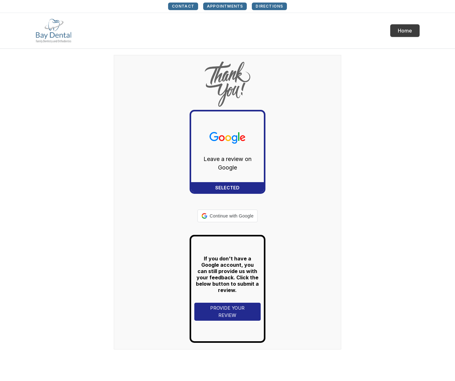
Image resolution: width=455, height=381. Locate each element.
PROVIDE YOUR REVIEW (227, 311)
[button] (227, 216)
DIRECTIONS (269, 6)
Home (405, 30)
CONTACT (183, 6)
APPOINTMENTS (225, 6)
